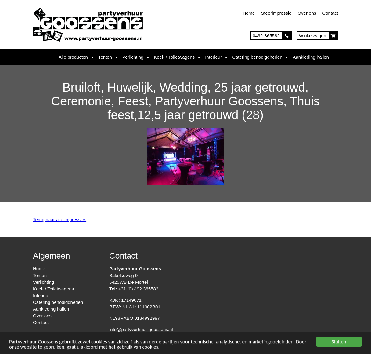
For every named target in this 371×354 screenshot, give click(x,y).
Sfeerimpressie (276, 13)
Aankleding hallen (311, 57)
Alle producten (73, 57)
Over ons (306, 13)
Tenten (105, 57)
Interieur (213, 57)
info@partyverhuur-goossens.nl (141, 329)
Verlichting (132, 57)
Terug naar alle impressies (59, 219)
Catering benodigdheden (257, 57)
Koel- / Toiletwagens (174, 57)
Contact (330, 13)
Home (249, 13)
